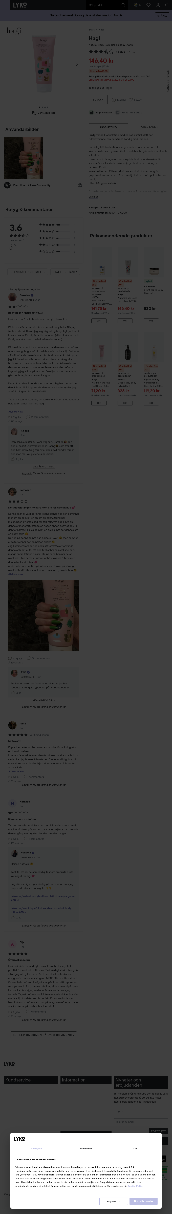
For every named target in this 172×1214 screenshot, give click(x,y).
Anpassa (113, 1201)
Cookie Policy (135, 1186)
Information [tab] (86, 1148)
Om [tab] (135, 1148)
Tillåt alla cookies (143, 1201)
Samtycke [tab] (36, 1148)
